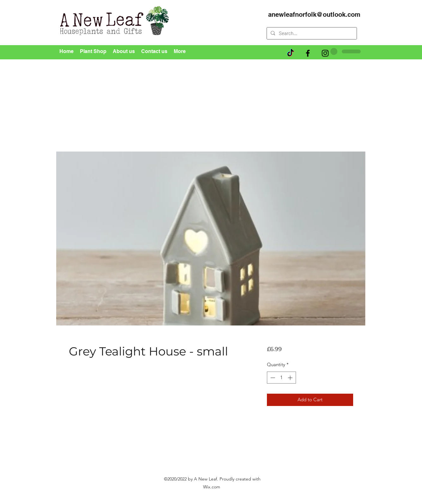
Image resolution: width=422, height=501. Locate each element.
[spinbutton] (281, 378)
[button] (355, 64)
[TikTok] (290, 53)
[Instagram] (325, 53)
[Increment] (290, 378)
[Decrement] (272, 378)
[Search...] (311, 33)
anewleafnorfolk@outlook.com (314, 14)
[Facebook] (307, 53)
